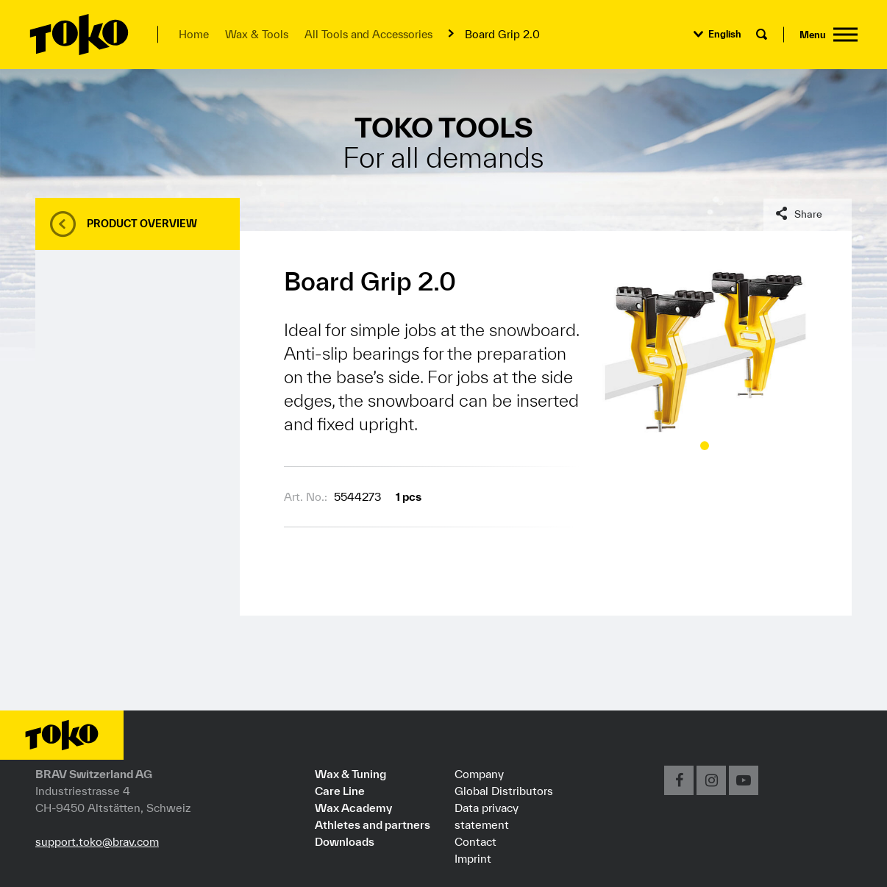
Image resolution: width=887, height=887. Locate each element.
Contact (475, 841)
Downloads (344, 841)
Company (479, 773)
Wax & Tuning (350, 773)
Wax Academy (353, 807)
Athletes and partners (372, 824)
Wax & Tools (256, 34)
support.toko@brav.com (97, 841)
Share (808, 214)
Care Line (340, 790)
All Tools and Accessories (368, 34)
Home (194, 34)
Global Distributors (504, 790)
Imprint (473, 858)
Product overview (142, 223)
